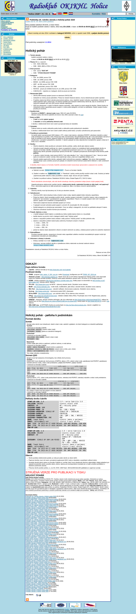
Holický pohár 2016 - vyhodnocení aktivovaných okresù (42, 544)
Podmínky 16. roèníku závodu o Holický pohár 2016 (41, 547)
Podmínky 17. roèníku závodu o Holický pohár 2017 (41, 539)
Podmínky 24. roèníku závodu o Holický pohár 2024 (41, 504)
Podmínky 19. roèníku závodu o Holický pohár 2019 (41, 528)
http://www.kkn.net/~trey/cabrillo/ (60, 269)
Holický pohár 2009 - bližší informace (36, 582)
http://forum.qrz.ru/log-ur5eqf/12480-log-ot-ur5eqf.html (59, 300)
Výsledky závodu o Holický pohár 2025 (37, 497)
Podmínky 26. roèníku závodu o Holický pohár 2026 (41, 496)
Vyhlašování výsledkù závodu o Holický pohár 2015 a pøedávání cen (46, 548)
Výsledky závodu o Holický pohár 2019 (37, 525)
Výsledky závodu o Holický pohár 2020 (37, 520)
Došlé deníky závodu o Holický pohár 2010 (38, 574)
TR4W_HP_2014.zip (89, 274)
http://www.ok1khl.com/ (43, 245)
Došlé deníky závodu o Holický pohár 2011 (38, 570)
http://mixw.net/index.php (42, 286)
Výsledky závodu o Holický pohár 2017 (37, 535)
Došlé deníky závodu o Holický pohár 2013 (38, 561)
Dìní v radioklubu (8, 37)
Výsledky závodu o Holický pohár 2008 (37, 583)
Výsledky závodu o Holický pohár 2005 (37, 591)
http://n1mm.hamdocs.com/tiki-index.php (59, 280)
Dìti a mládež (7, 54)
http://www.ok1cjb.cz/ (94, 300)
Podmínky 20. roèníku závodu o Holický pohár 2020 (52, 20)
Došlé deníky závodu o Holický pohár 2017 (38, 538)
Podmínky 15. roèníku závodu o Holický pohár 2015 (41, 553)
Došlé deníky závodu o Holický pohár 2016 (38, 545)
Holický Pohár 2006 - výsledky (34, 588)
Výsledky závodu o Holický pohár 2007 (37, 586)
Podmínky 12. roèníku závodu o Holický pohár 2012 (41, 567)
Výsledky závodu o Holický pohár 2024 (37, 501)
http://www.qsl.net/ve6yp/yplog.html (45, 295)
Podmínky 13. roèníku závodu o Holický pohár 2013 (41, 563)
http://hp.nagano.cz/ (54, 170)
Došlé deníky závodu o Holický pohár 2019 (38, 526)
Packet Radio (7, 42)
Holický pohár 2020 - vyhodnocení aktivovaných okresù (42, 522)
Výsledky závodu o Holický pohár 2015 (37, 550)
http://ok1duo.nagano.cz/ (50, 276)
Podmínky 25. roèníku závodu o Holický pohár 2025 (41, 500)
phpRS (67, 609)
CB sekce (6, 45)
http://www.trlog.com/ (42, 284)
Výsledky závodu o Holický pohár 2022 (37, 512)
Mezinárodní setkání (9, 40)
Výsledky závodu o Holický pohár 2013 (37, 560)
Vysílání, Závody (8, 38)
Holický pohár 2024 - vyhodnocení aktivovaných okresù (42, 503)
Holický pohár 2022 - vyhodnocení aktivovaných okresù (42, 513)
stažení (46, 297)
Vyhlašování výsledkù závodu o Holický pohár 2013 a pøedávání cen (46, 558)
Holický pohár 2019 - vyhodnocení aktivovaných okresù (42, 523)
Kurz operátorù (7, 44)
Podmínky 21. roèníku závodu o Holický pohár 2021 (41, 519)
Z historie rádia (7, 49)
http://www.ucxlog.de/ (42, 290)
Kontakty (96, 13)
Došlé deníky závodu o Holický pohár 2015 (38, 551)
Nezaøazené (7, 52)
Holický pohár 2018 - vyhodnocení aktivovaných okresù (42, 531)
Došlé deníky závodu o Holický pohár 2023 (38, 509)
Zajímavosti (6, 50)
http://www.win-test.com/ (44, 288)
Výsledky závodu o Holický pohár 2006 (37, 589)
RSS (104, 13)
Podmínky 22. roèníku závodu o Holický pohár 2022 (41, 515)
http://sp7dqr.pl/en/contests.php (76, 304)
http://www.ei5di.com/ (45, 293)
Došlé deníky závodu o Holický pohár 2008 (38, 585)
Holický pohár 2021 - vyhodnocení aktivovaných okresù (42, 517)
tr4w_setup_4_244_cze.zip (48, 274)
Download (4, 26)
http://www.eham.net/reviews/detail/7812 (88, 299)
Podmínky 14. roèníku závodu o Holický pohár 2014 (41, 557)
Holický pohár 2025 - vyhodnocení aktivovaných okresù (42, 498)
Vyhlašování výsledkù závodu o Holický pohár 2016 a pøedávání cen (46, 541)
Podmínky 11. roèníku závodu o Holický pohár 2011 (41, 572)
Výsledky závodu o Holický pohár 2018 (37, 529)
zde (82, 115)
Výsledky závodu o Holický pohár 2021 (37, 516)
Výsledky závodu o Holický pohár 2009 (37, 577)
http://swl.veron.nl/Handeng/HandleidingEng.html (44, 306)
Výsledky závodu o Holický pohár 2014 (37, 554)
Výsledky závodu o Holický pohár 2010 (37, 573)
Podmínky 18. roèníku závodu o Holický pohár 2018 (41, 534)
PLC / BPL (6, 47)
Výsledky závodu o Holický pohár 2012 (37, 564)
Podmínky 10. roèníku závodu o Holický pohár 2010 (41, 576)
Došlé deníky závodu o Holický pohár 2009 (38, 579)
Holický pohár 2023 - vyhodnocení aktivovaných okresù (42, 506)
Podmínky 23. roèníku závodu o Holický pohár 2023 (41, 510)
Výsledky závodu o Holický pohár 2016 (37, 542)
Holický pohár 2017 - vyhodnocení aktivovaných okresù (42, 536)
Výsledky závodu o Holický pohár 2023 (37, 507)
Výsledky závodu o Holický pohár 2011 (37, 569)
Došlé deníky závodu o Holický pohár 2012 (38, 566)
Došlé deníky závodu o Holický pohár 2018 (38, 532)
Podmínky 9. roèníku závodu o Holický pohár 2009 (40, 580)
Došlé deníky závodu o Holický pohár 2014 (38, 555)
